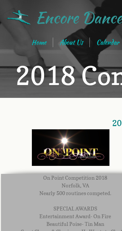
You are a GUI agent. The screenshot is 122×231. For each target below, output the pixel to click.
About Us (71, 42)
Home (39, 42)
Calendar (107, 42)
